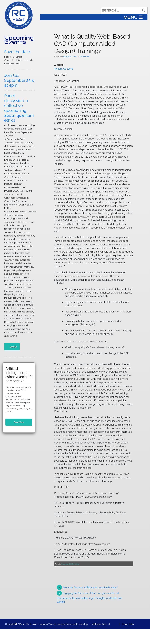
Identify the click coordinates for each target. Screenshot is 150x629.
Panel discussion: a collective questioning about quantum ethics (19, 108)
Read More (19, 422)
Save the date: (17, 51)
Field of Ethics (74, 564)
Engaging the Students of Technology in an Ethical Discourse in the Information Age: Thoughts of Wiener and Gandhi (89, 597)
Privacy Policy (128, 623)
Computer (65, 564)
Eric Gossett (84, 56)
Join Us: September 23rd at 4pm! (19, 80)
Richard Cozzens (63, 68)
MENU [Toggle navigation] (133, 17)
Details (13, 346)
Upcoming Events (19, 39)
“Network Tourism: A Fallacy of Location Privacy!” (90, 587)
